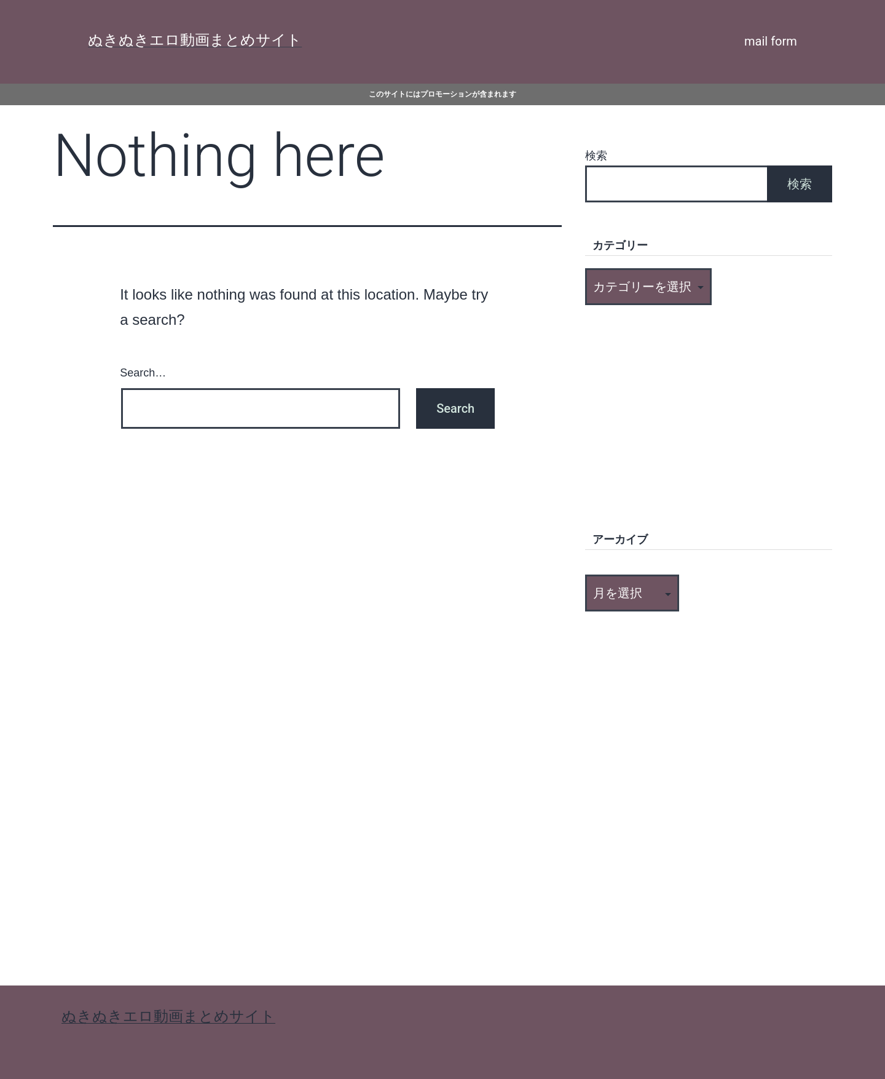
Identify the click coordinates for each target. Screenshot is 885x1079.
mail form (770, 41)
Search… (143, 373)
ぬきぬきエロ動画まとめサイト (195, 40)
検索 (596, 155)
